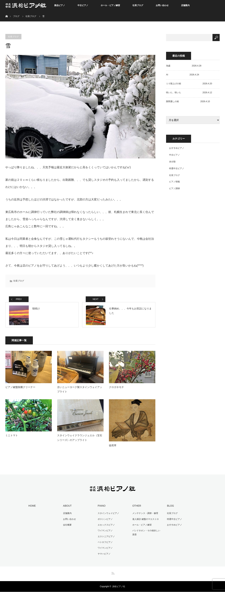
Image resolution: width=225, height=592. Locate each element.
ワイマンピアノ (104, 531)
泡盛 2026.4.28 (183, 65)
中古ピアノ (83, 5)
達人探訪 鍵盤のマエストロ (145, 520)
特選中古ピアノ (176, 168)
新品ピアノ (59, 5)
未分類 (172, 161)
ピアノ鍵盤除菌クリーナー (20, 388)
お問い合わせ (162, 5)
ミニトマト (11, 436)
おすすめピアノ (176, 148)
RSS (112, 573)
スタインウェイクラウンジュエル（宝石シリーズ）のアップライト (79, 439)
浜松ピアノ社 (118, 586)
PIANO (101, 507)
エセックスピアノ (105, 525)
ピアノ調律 (174, 188)
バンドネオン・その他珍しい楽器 (147, 533)
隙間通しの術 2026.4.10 (188, 101)
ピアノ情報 (174, 181)
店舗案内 (185, 5)
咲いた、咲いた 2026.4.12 (189, 92)
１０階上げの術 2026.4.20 (189, 83)
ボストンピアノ (104, 520)
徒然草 (112, 446)
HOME (32, 507)
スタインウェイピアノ (108, 514)
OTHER (136, 507)
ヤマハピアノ (103, 554)
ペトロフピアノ (104, 542)
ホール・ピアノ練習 (110, 5)
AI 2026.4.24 (182, 74)
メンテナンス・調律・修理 (145, 514)
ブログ (16, 16)
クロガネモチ (116, 388)
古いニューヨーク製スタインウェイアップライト (79, 390)
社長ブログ (137, 5)
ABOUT (67, 507)
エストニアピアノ (105, 537)
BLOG (170, 507)
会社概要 (67, 525)
